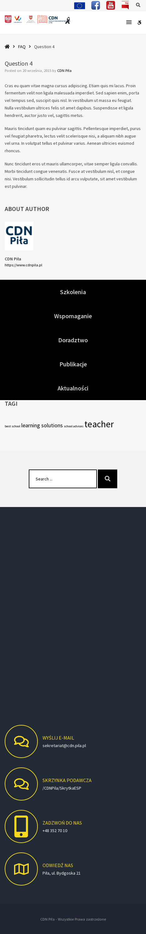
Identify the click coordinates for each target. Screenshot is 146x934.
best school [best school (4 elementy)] (12, 426)
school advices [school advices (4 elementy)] (73, 426)
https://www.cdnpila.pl (23, 265)
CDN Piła (64, 70)
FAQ (22, 46)
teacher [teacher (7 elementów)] (99, 424)
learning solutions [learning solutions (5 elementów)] (42, 425)
